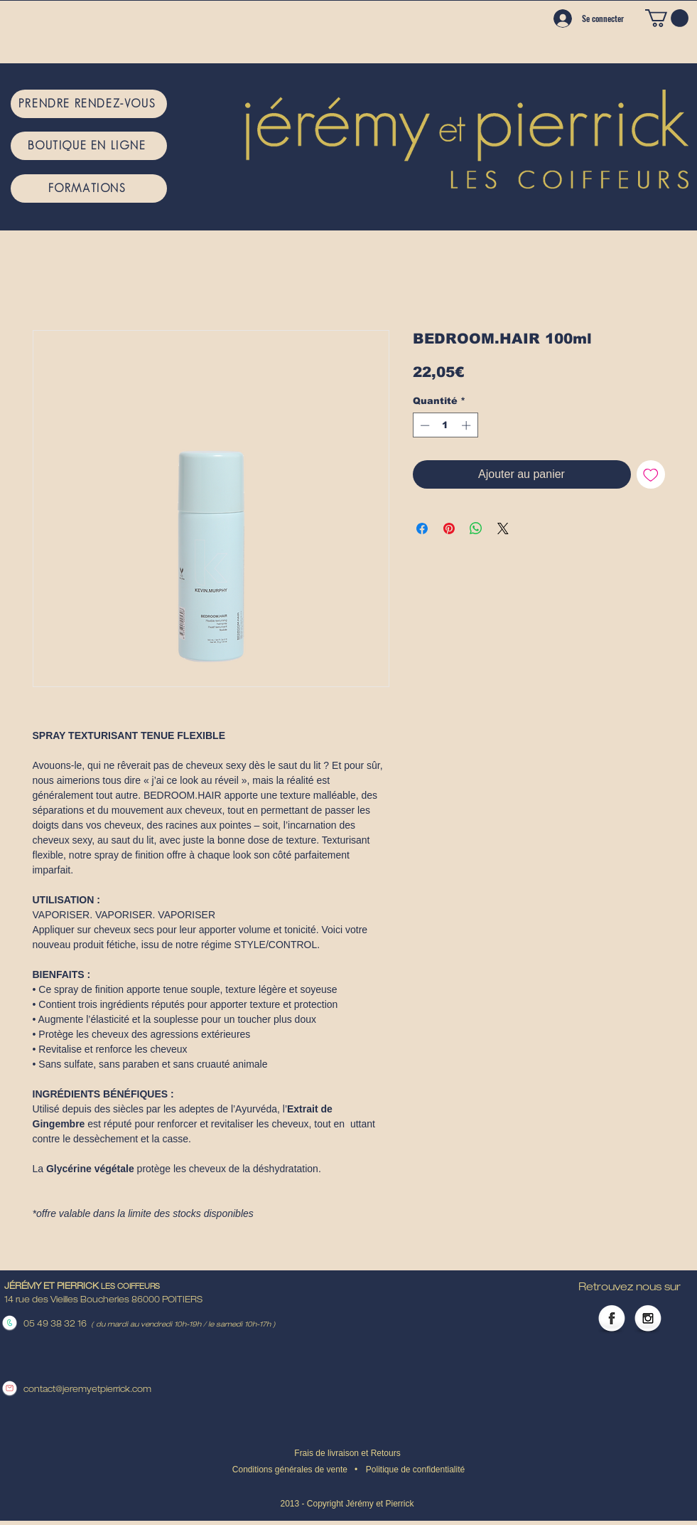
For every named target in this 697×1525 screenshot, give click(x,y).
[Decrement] (423, 425)
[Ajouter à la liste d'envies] (651, 474)
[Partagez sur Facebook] (422, 528)
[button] (666, 18)
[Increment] (467, 425)
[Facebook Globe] (612, 1319)
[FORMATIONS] (89, 188)
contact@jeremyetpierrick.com (87, 1390)
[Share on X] (503, 528)
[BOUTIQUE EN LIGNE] (89, 146)
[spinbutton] (445, 425)
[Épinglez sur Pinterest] (449, 528)
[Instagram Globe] (648, 1319)
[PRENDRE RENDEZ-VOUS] (89, 104)
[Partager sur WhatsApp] (476, 528)
